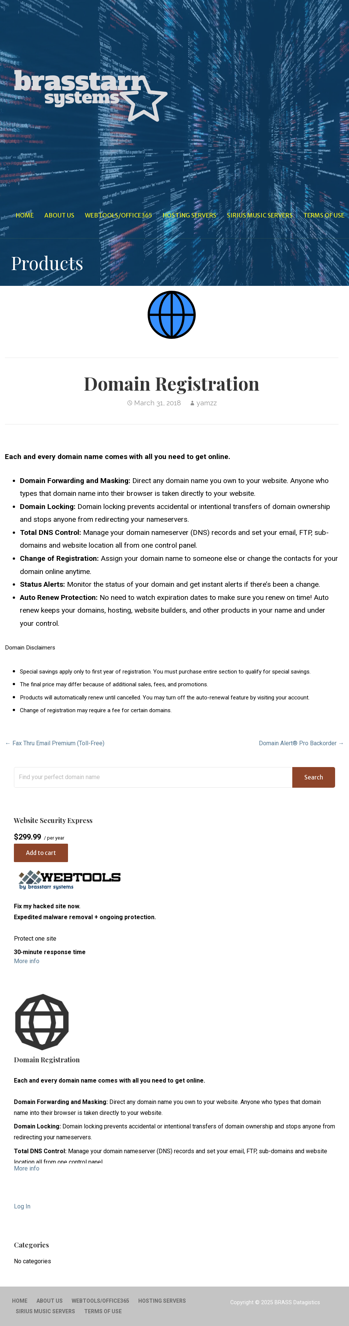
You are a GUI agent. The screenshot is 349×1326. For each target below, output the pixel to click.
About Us (59, 215)
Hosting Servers (189, 215)
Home (25, 215)
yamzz (206, 403)
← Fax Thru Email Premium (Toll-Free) (54, 743)
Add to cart (41, 852)
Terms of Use (323, 215)
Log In (22, 1206)
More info (26, 961)
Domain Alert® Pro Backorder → (301, 743)
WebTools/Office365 (118, 215)
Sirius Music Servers (260, 215)
